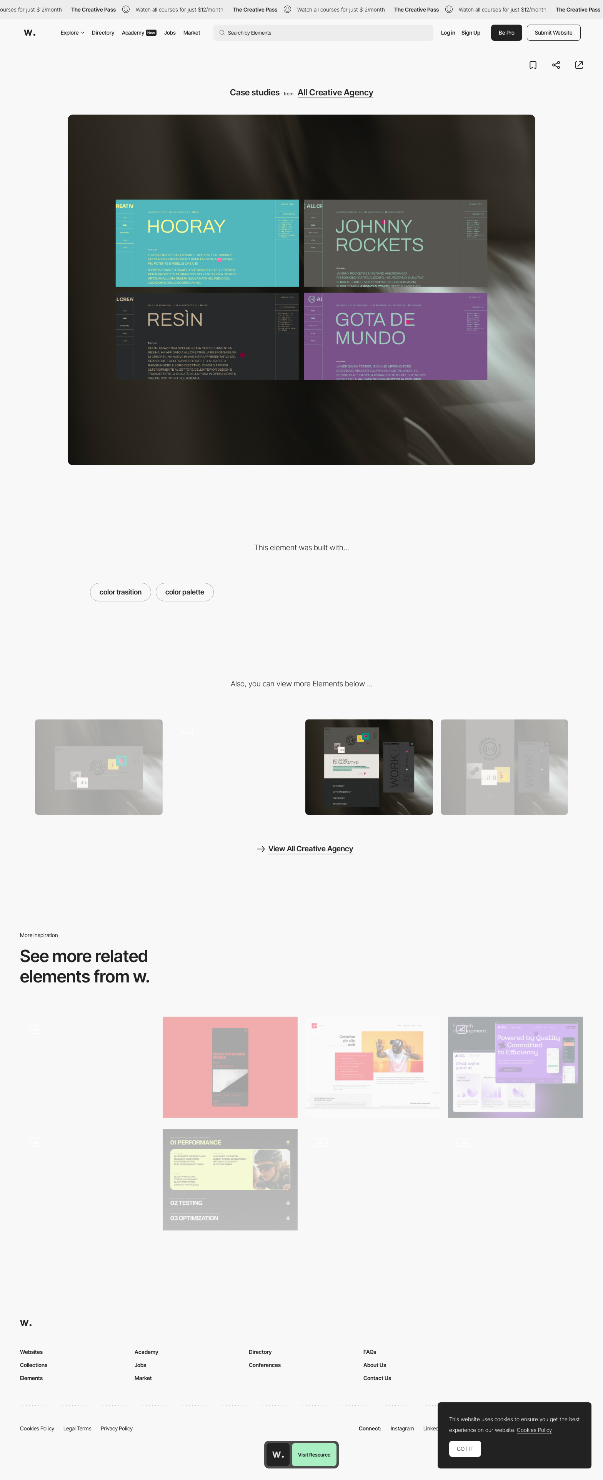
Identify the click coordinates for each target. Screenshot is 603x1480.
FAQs (369, 1351)
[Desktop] (99, 767)
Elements (31, 1378)
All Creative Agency (335, 92)
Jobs (170, 32)
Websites (31, 1351)
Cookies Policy (37, 1428)
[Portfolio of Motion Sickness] (87, 1179)
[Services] (230, 1179)
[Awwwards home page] (278, 1454)
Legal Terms (77, 1428)
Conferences (265, 1365)
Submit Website (554, 32)
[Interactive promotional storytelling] (372, 1177)
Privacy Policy (117, 1428)
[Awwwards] (29, 33)
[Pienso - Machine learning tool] (87, 1065)
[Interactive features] (515, 1179)
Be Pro (507, 32)
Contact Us (377, 1378)
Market (191, 32)
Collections (33, 1365)
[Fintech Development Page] (515, 1067)
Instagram (402, 1428)
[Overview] (369, 767)
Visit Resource (314, 1455)
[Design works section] (230, 1067)
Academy (139, 32)
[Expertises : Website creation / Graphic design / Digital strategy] (372, 1067)
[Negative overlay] (234, 767)
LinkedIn (433, 1428)
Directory (103, 32)
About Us (374, 1365)
